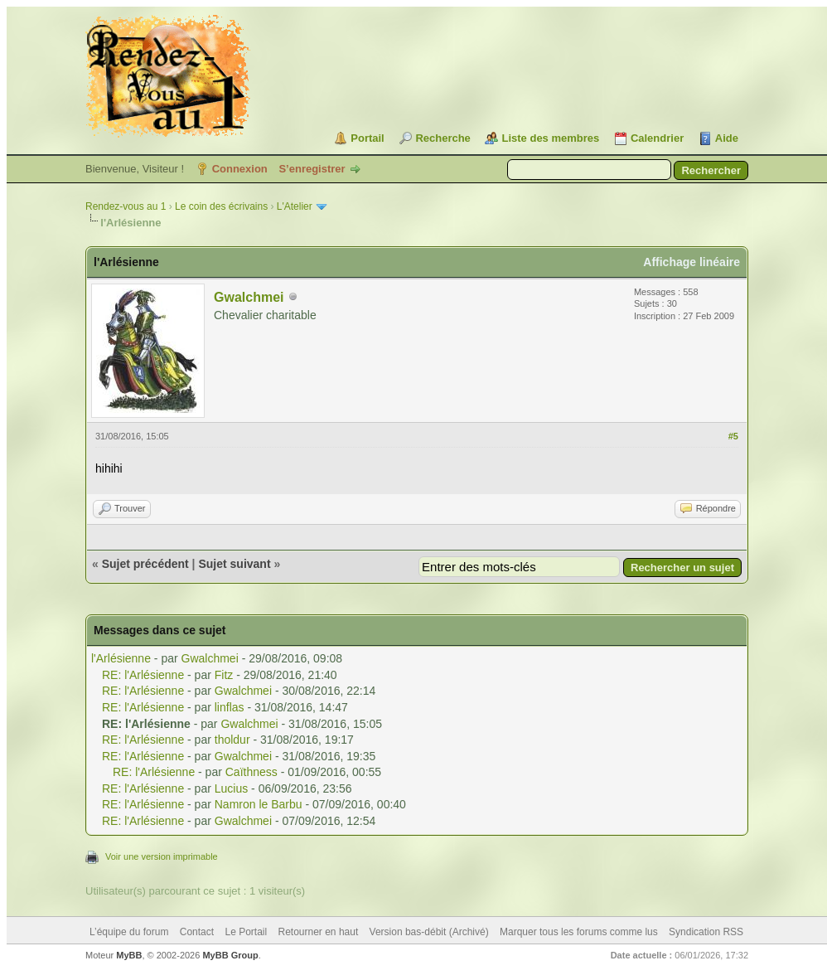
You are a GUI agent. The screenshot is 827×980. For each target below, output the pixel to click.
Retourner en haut (318, 932)
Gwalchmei (248, 297)
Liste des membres (550, 138)
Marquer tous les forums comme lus (579, 932)
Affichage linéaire (691, 262)
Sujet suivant (234, 563)
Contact (197, 932)
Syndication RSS (706, 932)
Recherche (442, 138)
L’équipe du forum (128, 932)
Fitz (224, 675)
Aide (726, 138)
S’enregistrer (311, 169)
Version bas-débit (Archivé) (429, 932)
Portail (367, 138)
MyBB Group (230, 955)
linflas (229, 707)
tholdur (232, 739)
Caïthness (251, 772)
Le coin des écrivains (221, 206)
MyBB (129, 955)
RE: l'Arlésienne (143, 675)
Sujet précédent (145, 563)
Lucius (231, 788)
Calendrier (657, 138)
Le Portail (246, 932)
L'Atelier (294, 206)
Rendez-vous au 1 (125, 206)
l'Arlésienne (121, 658)
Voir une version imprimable (161, 856)
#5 (733, 436)
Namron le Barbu (258, 804)
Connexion (240, 169)
